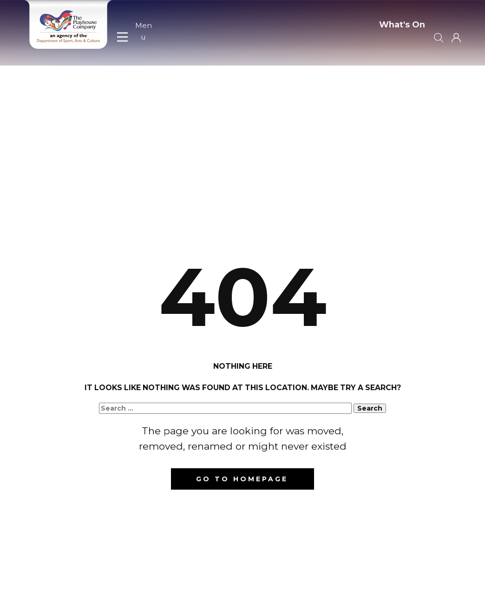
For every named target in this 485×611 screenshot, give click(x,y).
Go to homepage (242, 479)
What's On (402, 25)
